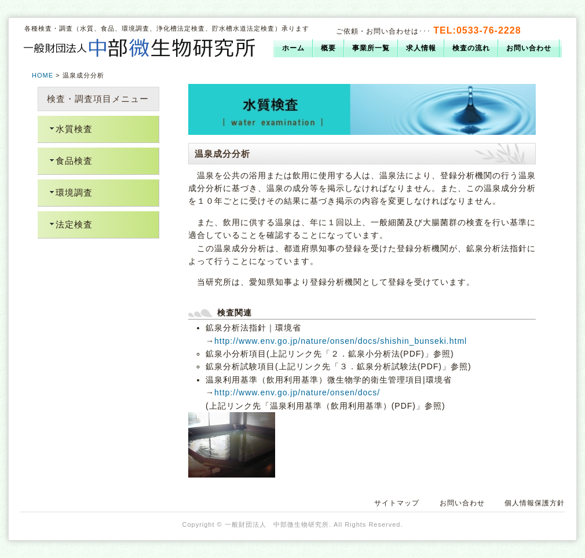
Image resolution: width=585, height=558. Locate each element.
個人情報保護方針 (534, 503)
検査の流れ (471, 48)
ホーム (293, 48)
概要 (328, 48)
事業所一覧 (371, 48)
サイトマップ (396, 503)
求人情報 (421, 48)
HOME (42, 75)
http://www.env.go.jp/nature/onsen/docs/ (297, 392)
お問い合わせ (528, 48)
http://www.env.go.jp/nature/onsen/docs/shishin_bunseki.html (340, 341)
